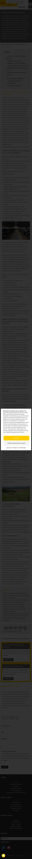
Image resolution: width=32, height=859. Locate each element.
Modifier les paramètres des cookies (16, 443)
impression (9, 447)
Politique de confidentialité (19, 447)
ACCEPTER (16, 438)
